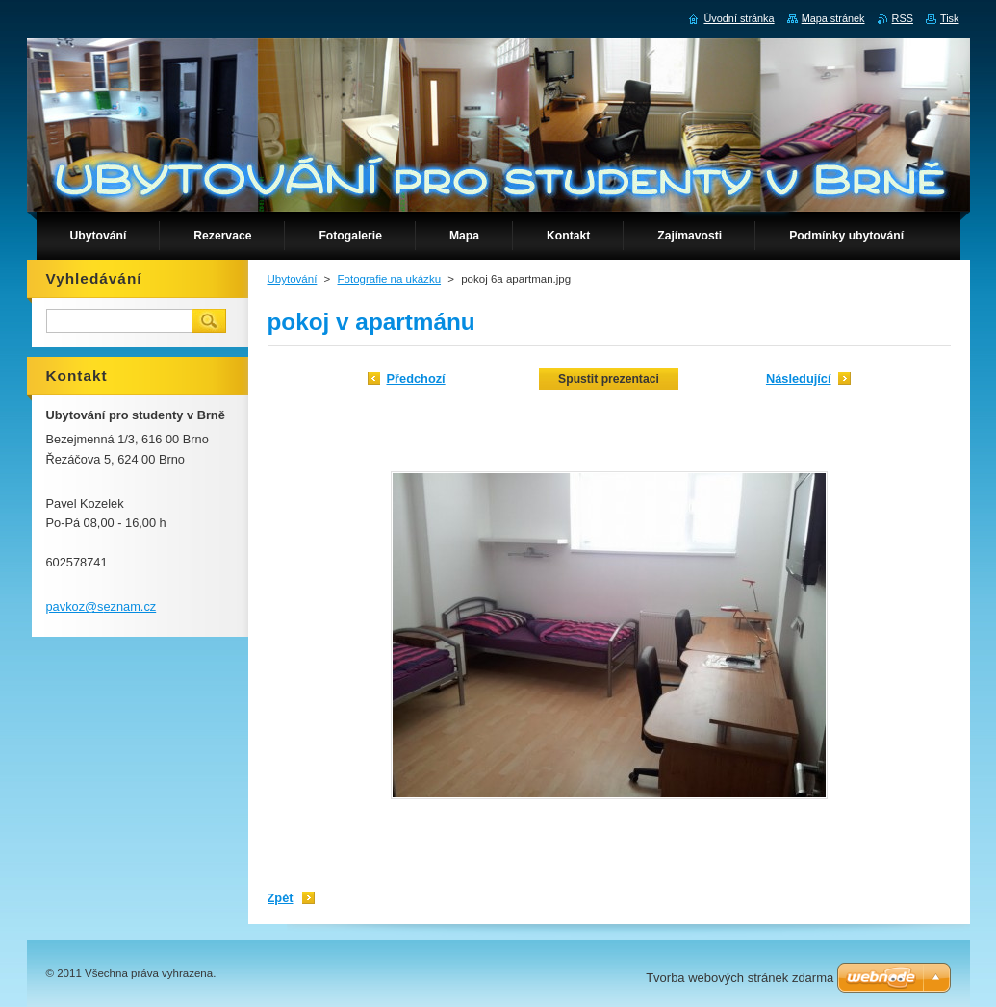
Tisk (949, 18)
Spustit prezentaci (608, 379)
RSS (902, 18)
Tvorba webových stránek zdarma (739, 977)
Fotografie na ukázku (390, 279)
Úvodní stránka (738, 18)
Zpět (281, 898)
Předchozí (416, 378)
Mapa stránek (833, 18)
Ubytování (293, 279)
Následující (798, 378)
